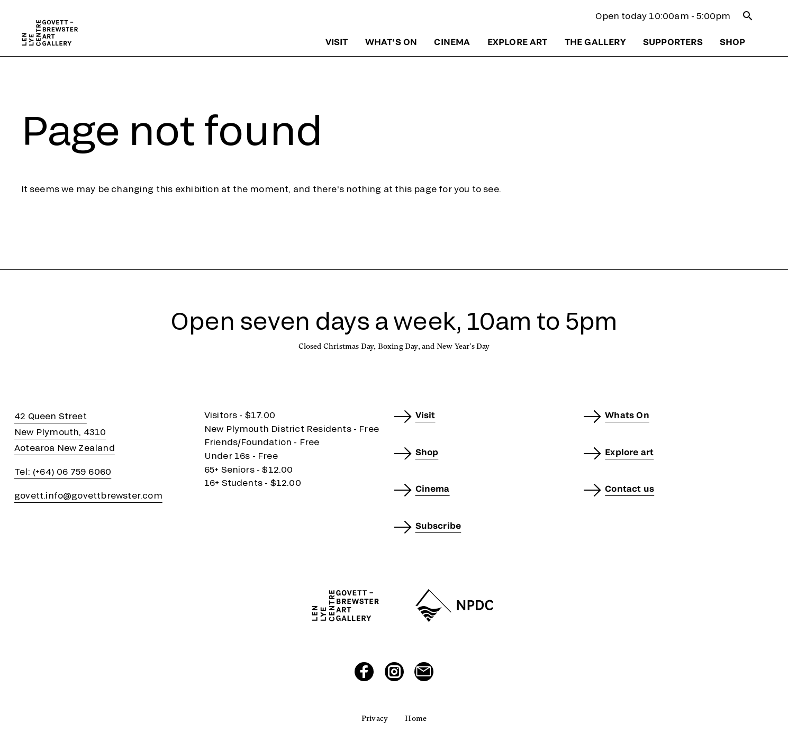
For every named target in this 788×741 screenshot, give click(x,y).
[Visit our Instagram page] (394, 671)
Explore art (517, 42)
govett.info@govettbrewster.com (88, 495)
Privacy (374, 718)
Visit (336, 42)
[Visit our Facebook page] (364, 671)
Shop (733, 42)
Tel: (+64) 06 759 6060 (62, 471)
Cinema (452, 42)
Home (416, 718)
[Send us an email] (423, 671)
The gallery (595, 42)
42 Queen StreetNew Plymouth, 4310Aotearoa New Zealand (64, 432)
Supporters (673, 42)
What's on (391, 42)
